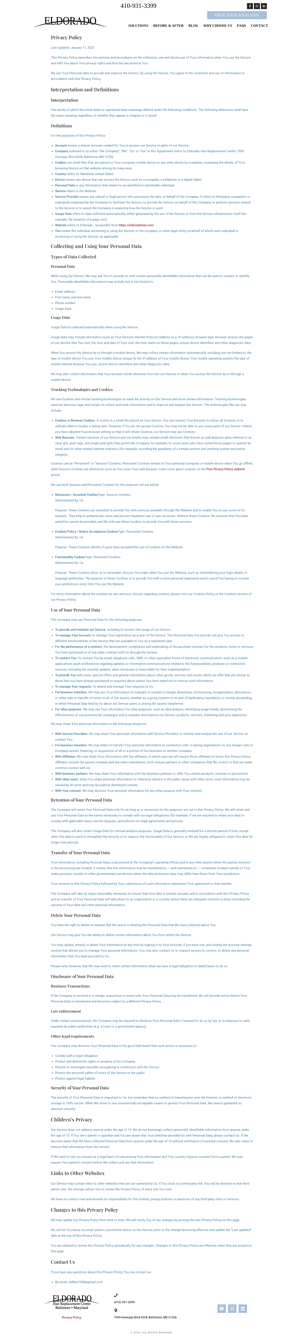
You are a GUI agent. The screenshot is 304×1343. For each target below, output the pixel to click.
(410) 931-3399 (124, 1302)
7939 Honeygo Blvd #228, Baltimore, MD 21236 (145, 1317)
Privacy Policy (71, 1317)
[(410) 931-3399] (116, 1295)
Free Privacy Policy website (225, 469)
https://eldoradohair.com (136, 225)
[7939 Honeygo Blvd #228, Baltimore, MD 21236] (116, 1310)
